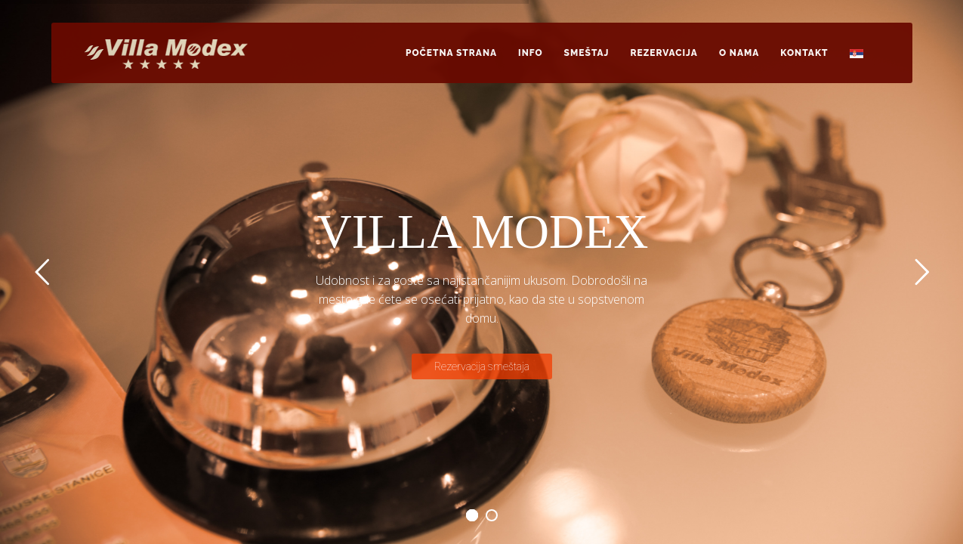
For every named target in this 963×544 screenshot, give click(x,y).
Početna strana (451, 53)
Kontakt (804, 53)
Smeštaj (587, 53)
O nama (739, 53)
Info (530, 53)
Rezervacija (664, 53)
